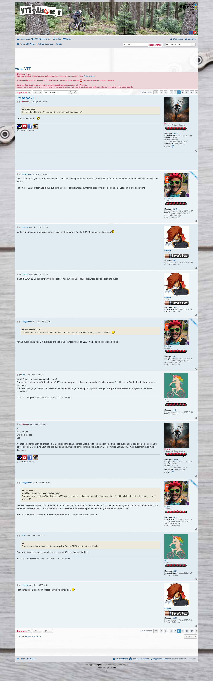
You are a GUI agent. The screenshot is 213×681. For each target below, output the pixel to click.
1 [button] (165, 92)
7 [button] (175, 92)
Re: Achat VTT (26, 98)
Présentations (89, 76)
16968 (175, 134)
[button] (155, 92)
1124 (175, 410)
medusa (167, 250)
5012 (175, 209)
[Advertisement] (106, 56)
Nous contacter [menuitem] (120, 658)
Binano (167, 123)
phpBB (98, 665)
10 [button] (187, 92)
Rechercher (155, 44)
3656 (175, 260)
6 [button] (171, 92)
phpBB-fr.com (111, 668)
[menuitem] (34, 39)
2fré (165, 399)
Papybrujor (168, 198)
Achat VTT (23, 68)
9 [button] (182, 92)
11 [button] (192, 92)
